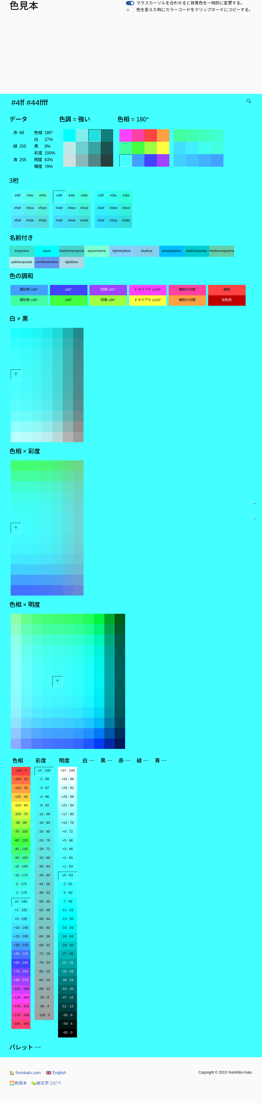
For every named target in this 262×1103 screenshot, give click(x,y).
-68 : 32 (44, 945)
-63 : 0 (68, 1032)
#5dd (43, 220)
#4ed (84, 208)
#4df (59, 220)
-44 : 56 (44, 884)
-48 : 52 (44, 893)
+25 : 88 (67, 797)
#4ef (59, 208)
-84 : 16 (44, 980)
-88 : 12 (44, 989)
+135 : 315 (21, 1006)
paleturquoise (21, 262)
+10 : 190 (21, 928)
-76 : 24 (44, 962)
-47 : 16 (67, 997)
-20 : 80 (44, 831)
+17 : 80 (67, 814)
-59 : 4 (68, 1024)
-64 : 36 (44, 936)
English (56, 1073)
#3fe (113, 195)
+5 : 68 (67, 840)
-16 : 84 (44, 823)
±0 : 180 (21, 901)
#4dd (84, 220)
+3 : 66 (67, 849)
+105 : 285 (21, 989)
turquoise (22, 251)
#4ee (72, 208)
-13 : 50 (67, 919)
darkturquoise (196, 251)
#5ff (18, 195)
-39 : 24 (67, 980)
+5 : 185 (21, 919)
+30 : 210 (21, 945)
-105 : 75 (21, 814)
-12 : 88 (44, 814)
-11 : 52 (67, 910)
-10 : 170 (21, 875)
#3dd (126, 220)
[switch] (130, 3)
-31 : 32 (67, 962)
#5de (30, 220)
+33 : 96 (67, 779)
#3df (101, 220)
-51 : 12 (67, 1006)
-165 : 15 (21, 779)
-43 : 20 (67, 989)
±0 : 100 (44, 770)
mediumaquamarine (221, 251)
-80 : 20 (44, 971)
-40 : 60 (44, 875)
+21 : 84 (67, 805)
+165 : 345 (21, 1024)
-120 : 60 (21, 805)
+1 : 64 (67, 866)
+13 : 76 (67, 823)
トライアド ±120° (147, 289)
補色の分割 (187, 289)
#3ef (101, 208)
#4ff (59, 195)
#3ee (113, 208)
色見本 (18, 1083)
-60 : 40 (44, 928)
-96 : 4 (44, 1006)
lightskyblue (122, 251)
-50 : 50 (44, 901)
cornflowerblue (46, 262)
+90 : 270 (21, 980)
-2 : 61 (68, 884)
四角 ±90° (108, 289)
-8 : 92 (44, 805)
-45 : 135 (21, 849)
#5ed (43, 208)
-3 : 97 (44, 788)
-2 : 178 (21, 893)
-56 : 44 (44, 919)
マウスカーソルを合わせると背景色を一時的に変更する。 (190, 3)
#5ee (30, 208)
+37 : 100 (67, 770)
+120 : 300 (21, 997)
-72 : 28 (44, 954)
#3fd (126, 195)
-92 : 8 (44, 997)
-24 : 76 (44, 840)
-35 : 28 (67, 971)
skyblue (146, 251)
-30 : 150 (21, 858)
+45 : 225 (21, 954)
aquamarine (96, 251)
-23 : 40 (67, 945)
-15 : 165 (21, 866)
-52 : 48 (44, 910)
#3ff (101, 195)
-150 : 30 (21, 788)
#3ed (126, 208)
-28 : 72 (44, 849)
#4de (72, 220)
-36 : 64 (44, 866)
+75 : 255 (21, 971)
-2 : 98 (44, 779)
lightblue (71, 262)
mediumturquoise (71, 251)
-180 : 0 (21, 770)
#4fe (71, 195)
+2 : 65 (67, 858)
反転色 (227, 300)
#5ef (17, 208)
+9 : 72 (67, 831)
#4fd (84, 195)
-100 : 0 (44, 1015)
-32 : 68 (44, 858)
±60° (68, 289)
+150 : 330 (21, 1015)
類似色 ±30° (29, 289)
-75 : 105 (21, 831)
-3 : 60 (68, 893)
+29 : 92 (67, 788)
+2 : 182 (21, 910)
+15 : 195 (21, 936)
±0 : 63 (67, 875)
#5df (17, 220)
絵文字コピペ (46, 1083)
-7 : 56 (68, 901)
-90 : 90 (21, 823)
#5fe (30, 195)
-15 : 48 (67, 928)
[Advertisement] (132, 54)
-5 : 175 (21, 884)
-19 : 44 (67, 936)
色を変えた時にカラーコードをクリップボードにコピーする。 (194, 10)
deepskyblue (171, 251)
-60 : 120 (21, 840)
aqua (47, 251)
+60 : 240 (21, 962)
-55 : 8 (68, 1015)
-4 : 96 (44, 797)
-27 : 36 (67, 954)
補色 (226, 289)
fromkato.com (25, 1073)
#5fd (42, 195)
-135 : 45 (21, 797)
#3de (113, 220)
